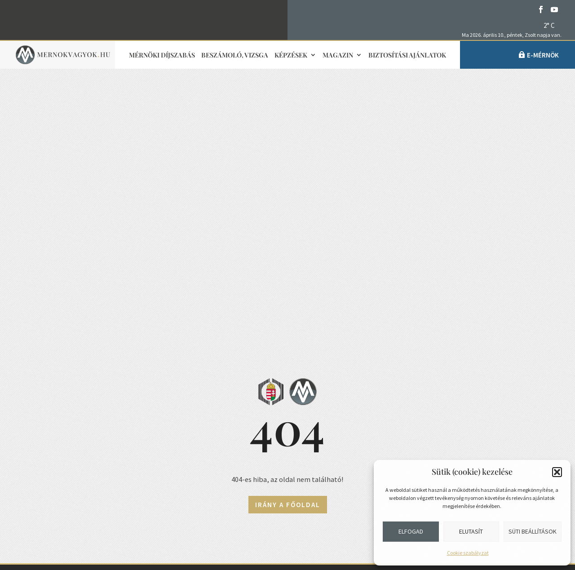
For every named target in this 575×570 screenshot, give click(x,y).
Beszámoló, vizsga (234, 55)
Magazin (338, 55)
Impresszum (228, 442)
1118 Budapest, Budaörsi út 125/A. (120, 440)
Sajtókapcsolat (235, 420)
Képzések (290, 55)
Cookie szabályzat (468, 552)
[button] (557, 472)
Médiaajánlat (230, 465)
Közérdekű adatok (85, 507)
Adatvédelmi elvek (236, 487)
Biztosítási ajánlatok (407, 55)
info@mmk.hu (85, 396)
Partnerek (379, 458)
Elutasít (471, 531)
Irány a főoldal (287, 249)
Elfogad (410, 531)
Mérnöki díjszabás (162, 55)
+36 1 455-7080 (89, 418)
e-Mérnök (543, 55)
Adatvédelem (76, 485)
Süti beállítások (533, 531)
